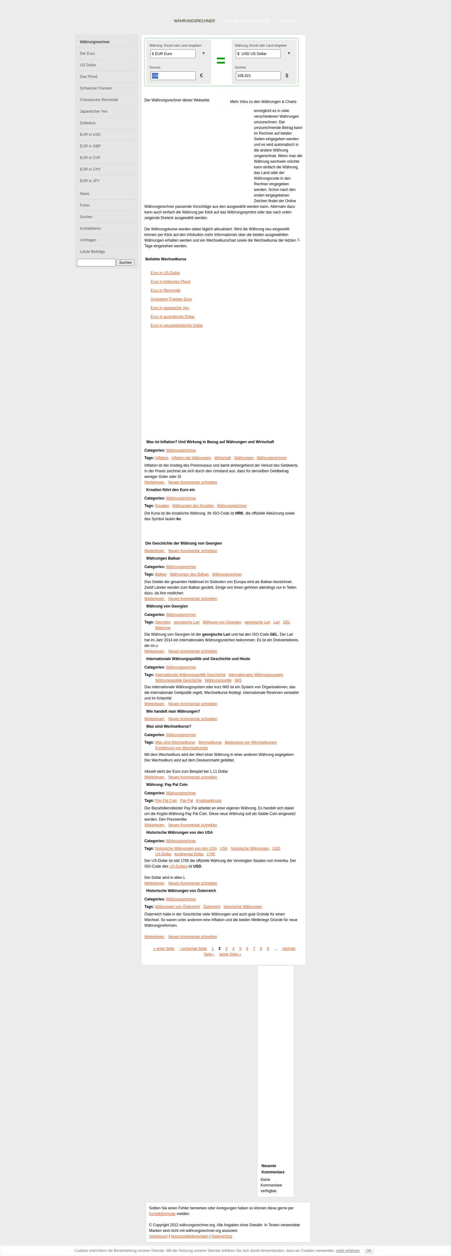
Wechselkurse (210, 742)
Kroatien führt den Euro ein (170, 490)
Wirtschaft (222, 458)
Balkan (161, 574)
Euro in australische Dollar (172, 317)
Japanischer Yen (93, 111)
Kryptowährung (208, 800)
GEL (286, 622)
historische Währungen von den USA (186, 848)
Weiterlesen (154, 482)
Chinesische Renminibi (99, 100)
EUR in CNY (90, 169)
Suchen (86, 217)
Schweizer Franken (96, 88)
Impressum (158, 1236)
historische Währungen (250, 848)
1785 (211, 854)
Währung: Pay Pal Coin (167, 784)
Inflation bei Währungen (191, 458)
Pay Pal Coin (166, 800)
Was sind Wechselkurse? (168, 726)
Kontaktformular (162, 1214)
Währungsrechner (194, 21)
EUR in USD (90, 134)
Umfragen (88, 240)
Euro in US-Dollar (165, 273)
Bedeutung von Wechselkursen (251, 742)
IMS (238, 680)
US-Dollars (178, 866)
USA (224, 848)
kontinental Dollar (189, 854)
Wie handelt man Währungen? (173, 711)
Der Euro (87, 53)
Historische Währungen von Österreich (181, 891)
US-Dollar (163, 854)
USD (276, 848)
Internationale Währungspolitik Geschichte (190, 675)
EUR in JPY (90, 181)
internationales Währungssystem (256, 675)
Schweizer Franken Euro (171, 299)
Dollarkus (88, 123)
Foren (85, 205)
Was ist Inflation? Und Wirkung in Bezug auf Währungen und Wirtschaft (210, 442)
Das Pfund (88, 76)
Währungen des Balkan (189, 574)
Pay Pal (186, 800)
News (84, 194)
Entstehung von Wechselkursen (181, 748)
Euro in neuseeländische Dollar (177, 325)
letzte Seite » (230, 954)
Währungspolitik (218, 680)
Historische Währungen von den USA (179, 832)
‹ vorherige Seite (193, 948)
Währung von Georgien (167, 606)
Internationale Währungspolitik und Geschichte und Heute (198, 659)
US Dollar (88, 65)
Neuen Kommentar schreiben (192, 482)
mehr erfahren (348, 1250)
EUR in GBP (90, 146)
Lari (276, 622)
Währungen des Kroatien (193, 506)
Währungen (244, 458)
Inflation (161, 458)
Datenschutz (221, 1236)
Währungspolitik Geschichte (178, 680)
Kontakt (288, 21)
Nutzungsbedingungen (189, 1236)
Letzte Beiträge (92, 251)
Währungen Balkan (163, 558)
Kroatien (162, 506)
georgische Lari (187, 622)
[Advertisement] (199, 154)
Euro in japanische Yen (170, 308)
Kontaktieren (90, 228)
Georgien (163, 622)
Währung (163, 628)
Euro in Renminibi (165, 290)
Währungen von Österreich (177, 907)
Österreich (211, 907)
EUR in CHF (90, 158)
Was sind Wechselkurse (175, 742)
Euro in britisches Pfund (170, 281)
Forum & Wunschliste (247, 21)
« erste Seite (163, 948)
